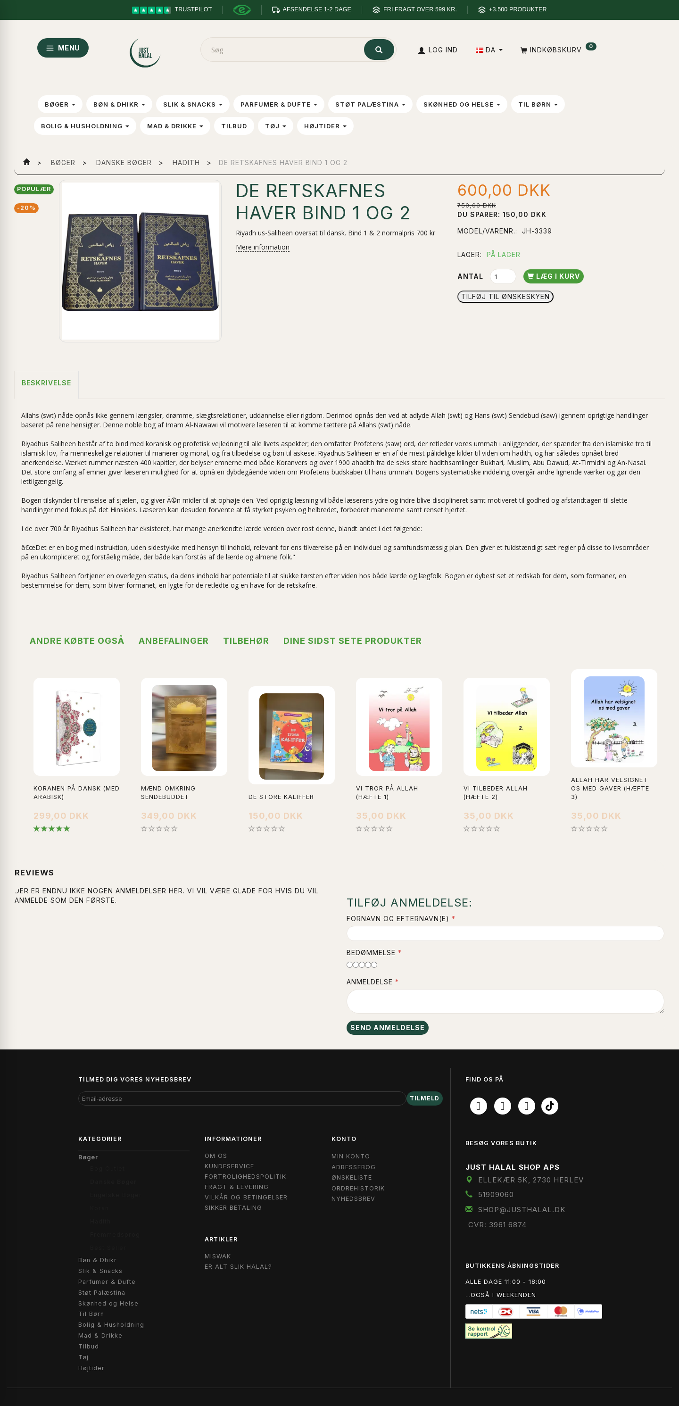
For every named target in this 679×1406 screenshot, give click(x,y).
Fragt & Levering (237, 1186)
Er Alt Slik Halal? (238, 1266)
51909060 (496, 1194)
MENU (63, 47)
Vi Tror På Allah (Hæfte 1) (387, 792)
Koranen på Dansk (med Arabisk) (76, 792)
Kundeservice (229, 1166)
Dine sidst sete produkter (352, 641)
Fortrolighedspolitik (245, 1176)
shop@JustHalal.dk (522, 1209)
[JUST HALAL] (145, 51)
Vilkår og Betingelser (246, 1197)
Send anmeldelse (387, 1027)
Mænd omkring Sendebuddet (168, 792)
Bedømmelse (371, 952)
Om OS (216, 1155)
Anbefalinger (174, 641)
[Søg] (379, 49)
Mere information (263, 246)
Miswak (218, 1256)
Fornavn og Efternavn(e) (398, 919)
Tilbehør (246, 641)
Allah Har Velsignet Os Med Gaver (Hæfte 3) (610, 788)
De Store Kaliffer (281, 796)
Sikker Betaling (233, 1207)
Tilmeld (424, 1098)
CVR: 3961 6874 (497, 1224)
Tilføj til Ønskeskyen (505, 296)
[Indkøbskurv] (557, 49)
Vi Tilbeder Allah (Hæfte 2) (496, 792)
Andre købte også (77, 641)
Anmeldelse (370, 982)
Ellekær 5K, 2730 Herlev (531, 1179)
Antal (471, 276)
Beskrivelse (46, 383)
